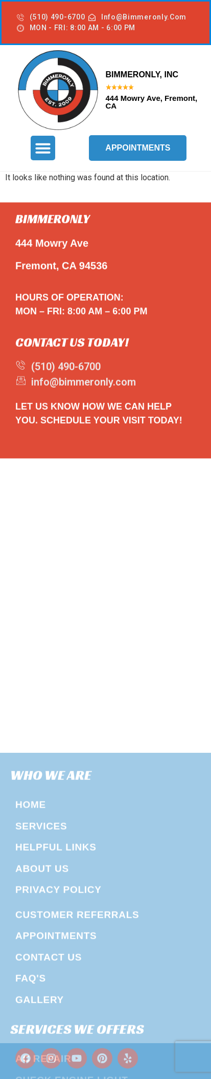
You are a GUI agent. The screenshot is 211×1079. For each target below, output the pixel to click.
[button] (43, 148)
